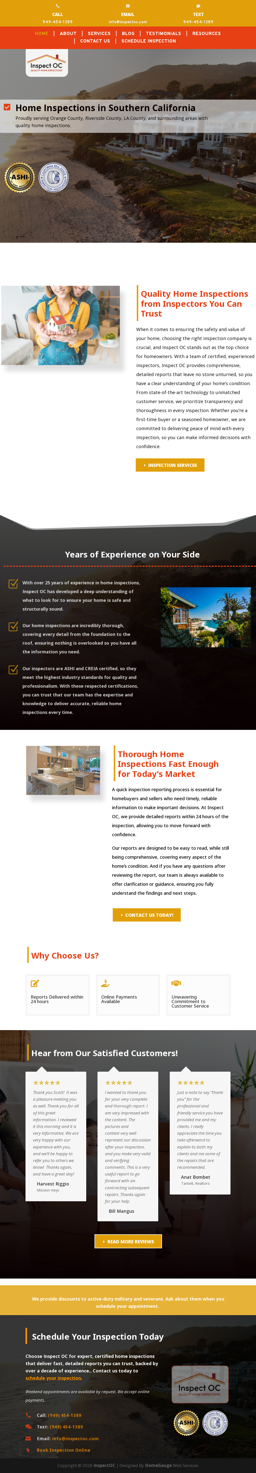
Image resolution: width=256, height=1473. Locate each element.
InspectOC (104, 1465)
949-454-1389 (57, 22)
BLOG (128, 34)
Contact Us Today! (149, 915)
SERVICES (99, 34)
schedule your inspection (53, 1378)
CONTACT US (95, 42)
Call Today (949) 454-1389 (45, 147)
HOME (41, 34)
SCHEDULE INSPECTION (149, 42)
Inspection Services (172, 465)
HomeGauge (158, 1465)
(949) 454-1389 (60, 1415)
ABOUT (68, 34)
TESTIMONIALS (163, 34)
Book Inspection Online (59, 1450)
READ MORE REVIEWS (131, 1242)
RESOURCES (206, 34)
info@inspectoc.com (128, 22)
